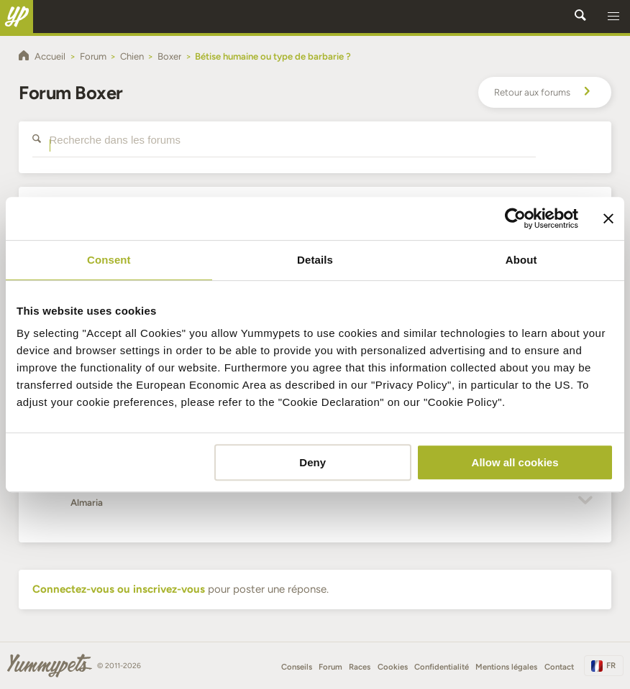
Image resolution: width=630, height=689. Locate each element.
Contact (559, 667)
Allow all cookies (515, 462)
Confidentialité (441, 667)
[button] (613, 16)
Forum (330, 667)
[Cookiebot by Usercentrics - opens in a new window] (515, 218)
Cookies (393, 667)
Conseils (296, 667)
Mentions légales (506, 667)
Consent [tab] (109, 260)
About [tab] (521, 260)
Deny (312, 462)
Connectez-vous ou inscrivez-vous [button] (118, 589)
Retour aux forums (544, 93)
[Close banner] (608, 218)
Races (359, 667)
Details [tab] (315, 260)
